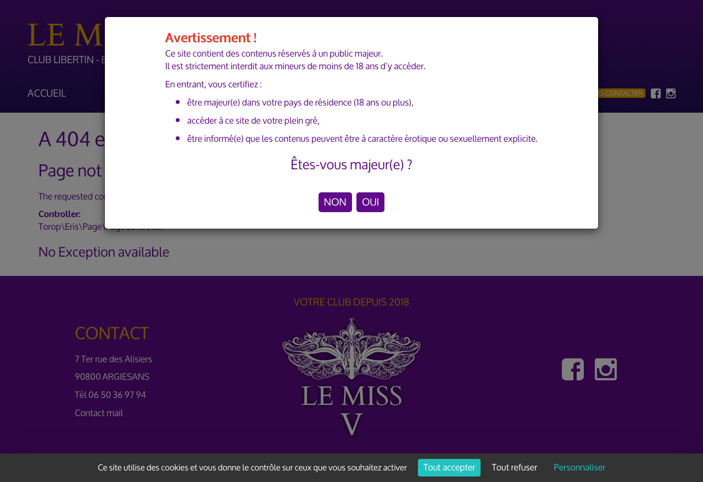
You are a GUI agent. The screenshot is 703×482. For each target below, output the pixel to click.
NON (335, 202)
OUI (370, 202)
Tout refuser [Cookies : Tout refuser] (515, 468)
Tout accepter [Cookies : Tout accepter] (449, 468)
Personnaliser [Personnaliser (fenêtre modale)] (579, 468)
